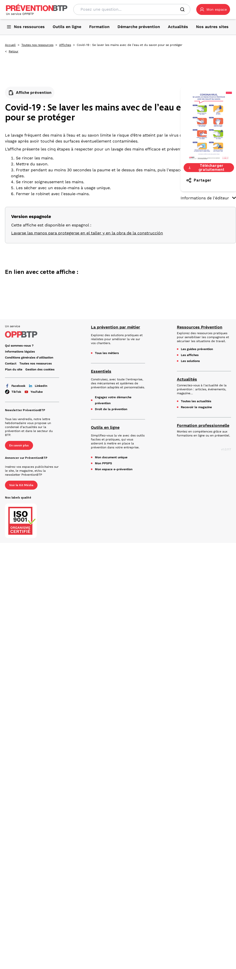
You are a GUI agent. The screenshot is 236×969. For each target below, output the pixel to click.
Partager (198, 180)
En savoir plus (19, 445)
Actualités (187, 379)
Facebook (15, 386)
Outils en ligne (105, 427)
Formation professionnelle (203, 425)
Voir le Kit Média (21, 485)
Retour (13, 51)
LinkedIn (37, 386)
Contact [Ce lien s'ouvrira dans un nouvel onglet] (10, 363)
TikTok (13, 392)
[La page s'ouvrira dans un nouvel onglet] (213, 9)
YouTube (33, 392)
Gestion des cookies (39, 369)
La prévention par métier (115, 327)
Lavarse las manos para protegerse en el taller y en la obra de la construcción (87, 233)
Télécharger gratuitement (206, 167)
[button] (213, 9)
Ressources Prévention (199, 327)
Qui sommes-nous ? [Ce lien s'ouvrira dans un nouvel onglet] (19, 345)
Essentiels (101, 371)
